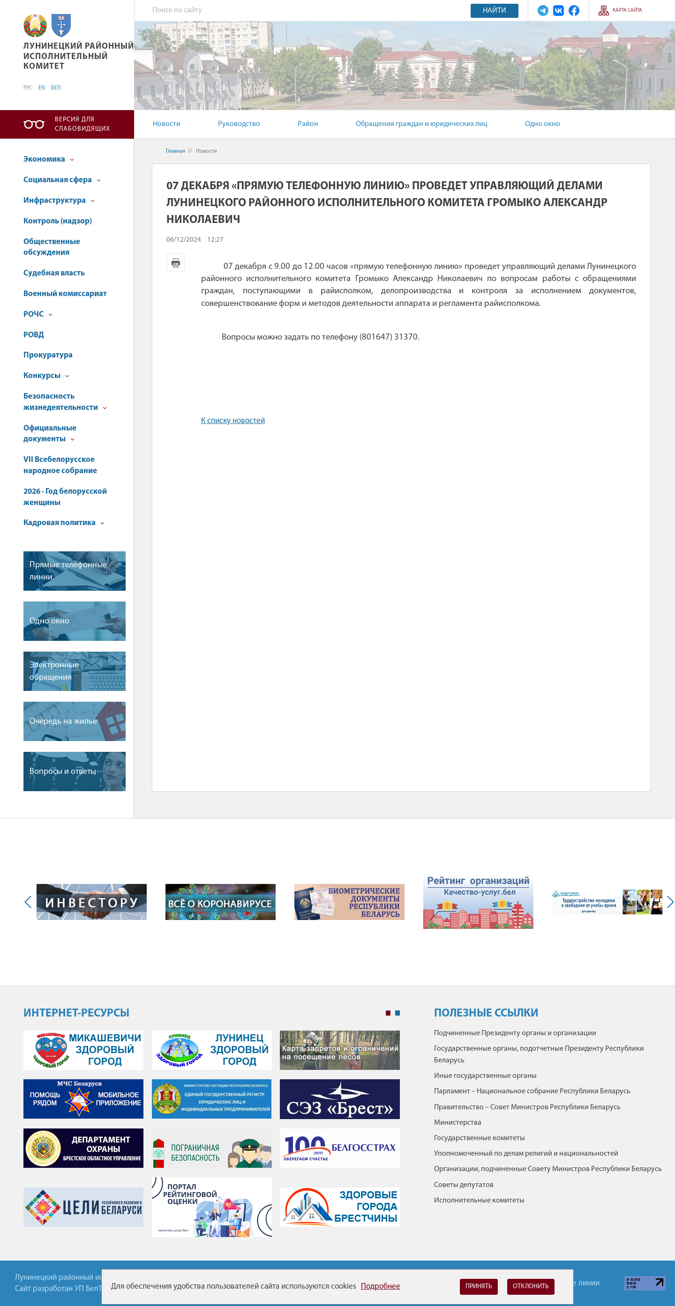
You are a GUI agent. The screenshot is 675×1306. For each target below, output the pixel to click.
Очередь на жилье (63, 721)
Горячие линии (574, 1283)
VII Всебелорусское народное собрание (60, 465)
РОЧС (37, 315)
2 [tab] (397, 1013)
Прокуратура (48, 355)
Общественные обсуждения (51, 247)
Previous (30, 902)
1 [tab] (388, 1013)
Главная (175, 151)
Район (308, 124)
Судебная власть (54, 273)
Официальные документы (49, 434)
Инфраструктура (59, 201)
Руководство (239, 124)
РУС (27, 88)
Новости (166, 124)
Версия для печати (175, 262)
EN (41, 88)
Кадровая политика (64, 523)
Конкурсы (46, 376)
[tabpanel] (211, 1139)
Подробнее (380, 1287)
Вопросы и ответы (63, 771)
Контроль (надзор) (57, 221)
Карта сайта (627, 10)
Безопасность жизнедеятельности (65, 402)
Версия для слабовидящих (82, 124)
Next (668, 902)
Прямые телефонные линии (68, 571)
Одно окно (542, 124)
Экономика (48, 159)
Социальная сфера (62, 180)
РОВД (33, 335)
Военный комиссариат (65, 294)
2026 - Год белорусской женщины (65, 497)
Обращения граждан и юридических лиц (422, 124)
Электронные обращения (54, 671)
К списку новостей (233, 421)
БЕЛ (55, 88)
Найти (494, 11)
